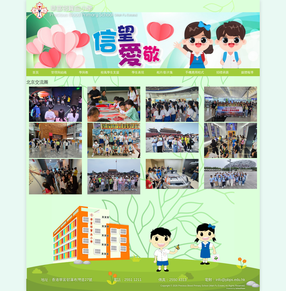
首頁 (35, 72)
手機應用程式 (194, 72)
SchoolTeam (240, 288)
